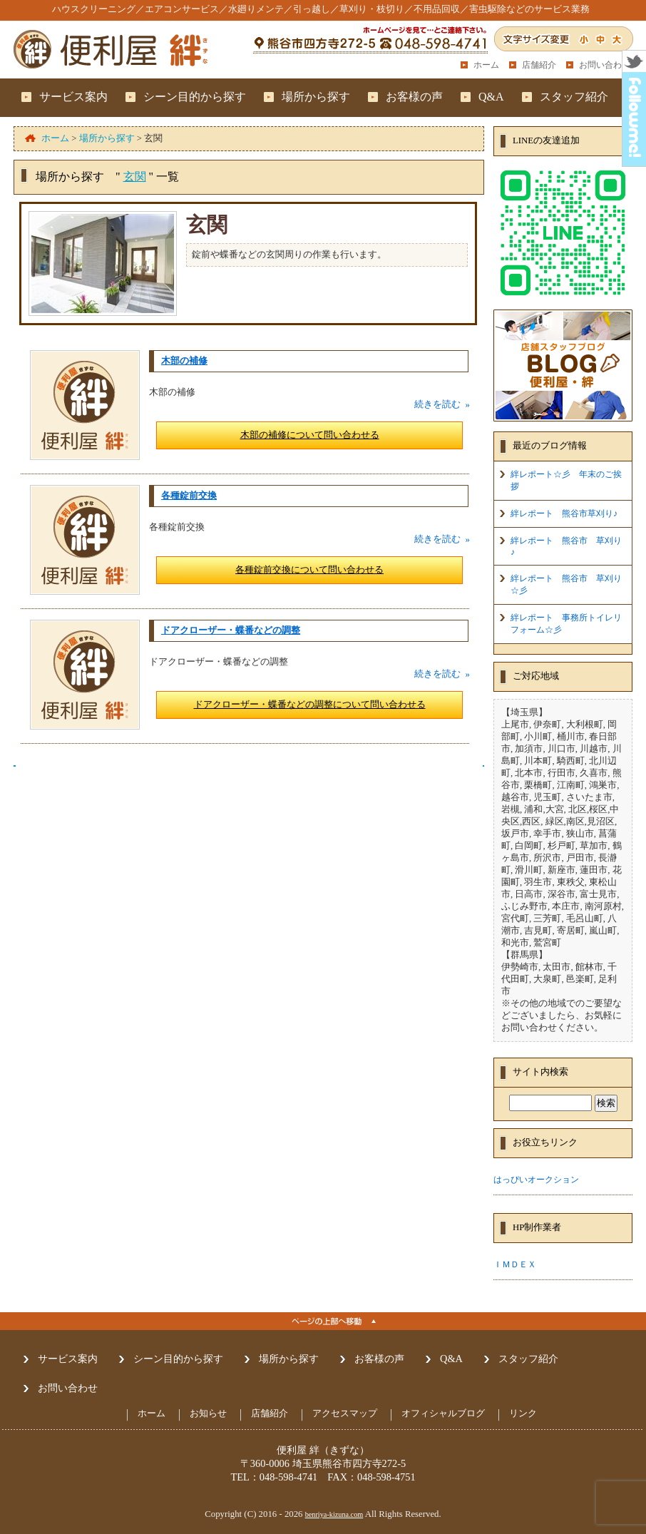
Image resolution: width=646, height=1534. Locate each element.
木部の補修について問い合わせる (309, 435)
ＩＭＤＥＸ (514, 1264)
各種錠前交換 (189, 496)
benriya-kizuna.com (334, 1514)
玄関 (134, 176)
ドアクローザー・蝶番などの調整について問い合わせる (310, 705)
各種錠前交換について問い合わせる (309, 570)
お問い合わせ (604, 65)
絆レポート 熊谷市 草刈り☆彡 (566, 584)
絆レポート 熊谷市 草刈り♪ (566, 546)
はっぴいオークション (536, 1180)
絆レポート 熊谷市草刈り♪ (564, 513)
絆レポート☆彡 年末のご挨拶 (566, 480)
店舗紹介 (539, 65)
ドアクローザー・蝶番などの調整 (230, 630)
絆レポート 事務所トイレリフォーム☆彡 (566, 624)
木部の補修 (184, 361)
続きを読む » (442, 404)
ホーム (486, 65)
